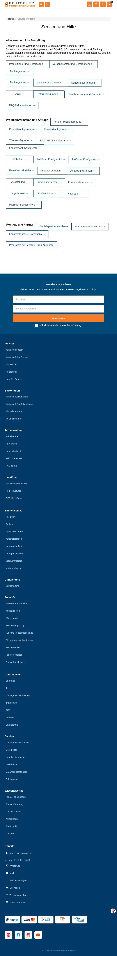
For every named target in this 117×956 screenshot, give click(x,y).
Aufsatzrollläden (14, 538)
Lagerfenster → (19, 193)
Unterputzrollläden (15, 553)
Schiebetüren (12, 436)
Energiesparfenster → (49, 182)
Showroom (13, 887)
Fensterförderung (14, 804)
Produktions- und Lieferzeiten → (27, 64)
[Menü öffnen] (89, 4)
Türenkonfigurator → (21, 140)
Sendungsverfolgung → (84, 82)
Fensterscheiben (14, 654)
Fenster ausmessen (16, 797)
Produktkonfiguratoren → (23, 129)
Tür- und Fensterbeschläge (19, 632)
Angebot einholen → (52, 170)
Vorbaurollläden (13, 568)
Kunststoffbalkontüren (17, 396)
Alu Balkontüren (14, 411)
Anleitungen (12, 819)
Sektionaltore (12, 586)
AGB (8, 710)
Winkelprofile (12, 618)
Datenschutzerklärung (70, 325)
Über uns (10, 680)
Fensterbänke (13, 647)
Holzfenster (11, 371)
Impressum (11, 702)
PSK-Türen (11, 443)
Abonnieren (58, 318)
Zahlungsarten (13, 779)
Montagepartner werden (18, 695)
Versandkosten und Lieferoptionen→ (73, 64)
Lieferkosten (12, 764)
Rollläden (10, 516)
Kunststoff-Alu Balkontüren (19, 404)
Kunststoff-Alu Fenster (17, 357)
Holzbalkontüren (14, 418)
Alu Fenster (11, 364)
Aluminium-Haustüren (17, 483)
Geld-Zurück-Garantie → (51, 82)
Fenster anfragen (16, 880)
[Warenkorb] (109, 4)
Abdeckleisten (13, 610)
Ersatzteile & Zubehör (17, 603)
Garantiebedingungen (17, 771)
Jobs (8, 688)
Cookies (10, 717)
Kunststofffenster (14, 349)
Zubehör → (19, 159)
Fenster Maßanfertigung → (69, 121)
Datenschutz (12, 724)
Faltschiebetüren (14, 458)
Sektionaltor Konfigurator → (55, 140)
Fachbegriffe (12, 826)
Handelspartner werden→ (53, 226)
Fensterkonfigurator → (57, 129)
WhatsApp (13, 865)
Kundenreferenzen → (80, 182)
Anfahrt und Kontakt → (83, 170)
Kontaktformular (16, 902)
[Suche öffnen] (96, 4)
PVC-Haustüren (14, 498)
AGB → (19, 94)
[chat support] (113, 911)
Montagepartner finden (17, 742)
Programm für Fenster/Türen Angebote (31, 245)
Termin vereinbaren (17, 895)
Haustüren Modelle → (21, 170)
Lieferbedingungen (15, 757)
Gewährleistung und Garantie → (86, 94)
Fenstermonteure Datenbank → (27, 234)
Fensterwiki (11, 833)
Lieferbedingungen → (49, 94)
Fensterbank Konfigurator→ (25, 148)
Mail (10, 873)
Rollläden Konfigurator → (51, 159)
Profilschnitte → (47, 193)
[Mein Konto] (103, 4)
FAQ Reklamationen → (22, 105)
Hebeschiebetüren (15, 451)
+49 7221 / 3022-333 (18, 853)
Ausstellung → (19, 182)
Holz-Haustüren (13, 490)
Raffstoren (11, 524)
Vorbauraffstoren (14, 560)
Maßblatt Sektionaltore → (23, 204)
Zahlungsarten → (20, 71)
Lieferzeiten (12, 749)
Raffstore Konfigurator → (86, 159)
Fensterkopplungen (15, 662)
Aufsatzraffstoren (14, 531)
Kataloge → (74, 193)
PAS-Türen (11, 465)
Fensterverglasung (15, 625)
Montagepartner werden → (90, 226)
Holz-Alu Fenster (14, 379)
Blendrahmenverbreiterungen (20, 640)
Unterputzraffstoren (15, 546)
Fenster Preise (13, 811)
